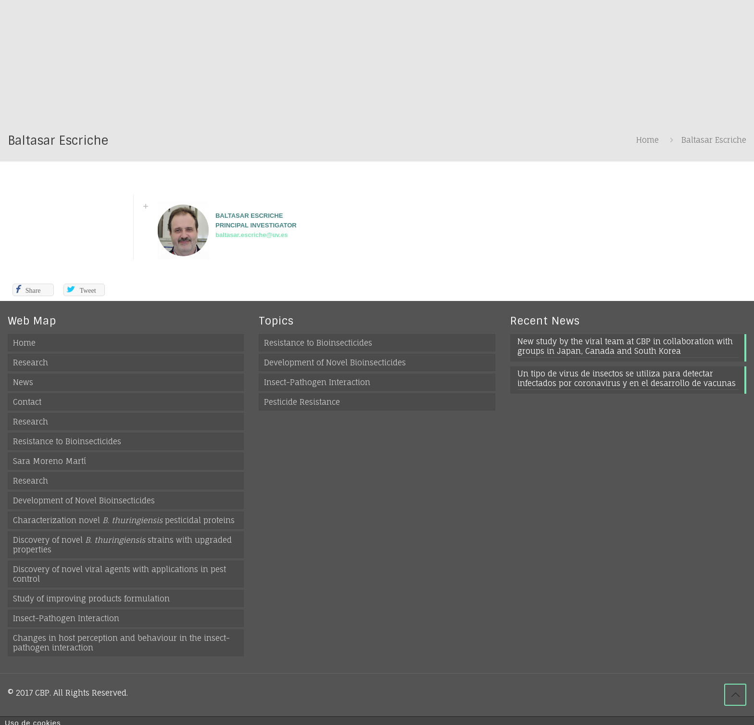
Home (647, 140)
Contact (27, 402)
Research (30, 362)
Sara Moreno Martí (49, 461)
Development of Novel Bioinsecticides (84, 500)
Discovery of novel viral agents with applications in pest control (119, 574)
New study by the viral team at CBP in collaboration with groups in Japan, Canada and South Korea (625, 346)
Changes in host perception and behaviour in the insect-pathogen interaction (121, 642)
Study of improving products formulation (91, 598)
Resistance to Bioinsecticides (67, 441)
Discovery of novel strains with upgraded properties (122, 544)
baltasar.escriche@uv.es (251, 234)
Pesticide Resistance (302, 402)
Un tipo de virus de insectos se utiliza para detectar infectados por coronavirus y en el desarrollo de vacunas (626, 378)
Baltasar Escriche (713, 140)
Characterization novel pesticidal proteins (124, 520)
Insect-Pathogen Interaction (66, 618)
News (23, 382)
